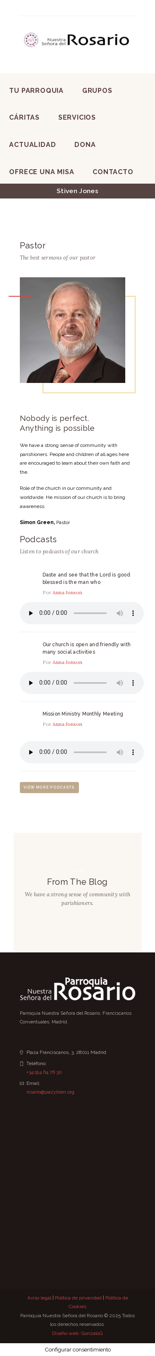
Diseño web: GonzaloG (77, 1333)
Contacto (113, 172)
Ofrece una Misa (41, 172)
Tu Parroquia (36, 90)
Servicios (77, 117)
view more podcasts (49, 787)
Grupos (97, 90)
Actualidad (32, 145)
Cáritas (24, 117)
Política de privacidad (78, 1298)
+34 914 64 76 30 (44, 1072)
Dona (84, 145)
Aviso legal (39, 1298)
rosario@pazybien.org (50, 1092)
